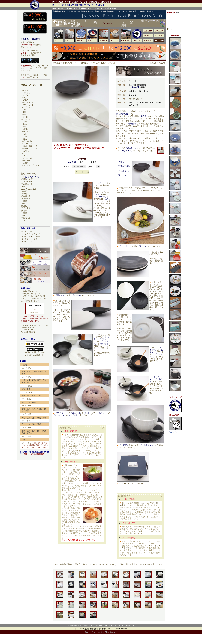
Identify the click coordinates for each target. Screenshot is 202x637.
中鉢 (25, 127)
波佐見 (140, 99)
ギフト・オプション (31, 165)
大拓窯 (24, 203)
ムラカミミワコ (27, 181)
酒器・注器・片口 (30, 146)
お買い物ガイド (59, 8)
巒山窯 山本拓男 (27, 184)
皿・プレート (26, 107)
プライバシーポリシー (125, 625)
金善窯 (24, 191)
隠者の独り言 (80, 5)
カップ (24, 98)
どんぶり (26, 93)
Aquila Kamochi (175, 432)
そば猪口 (26, 95)
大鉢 (25, 136)
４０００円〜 (26, 241)
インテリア (27, 143)
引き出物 (26, 160)
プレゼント (27, 156)
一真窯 (24, 213)
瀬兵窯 (24, 206)
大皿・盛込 (25, 131)
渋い (143, 503)
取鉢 (25, 124)
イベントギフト (29, 158)
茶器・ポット (28, 151)
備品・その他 (26, 141)
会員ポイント (72, 8)
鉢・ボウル (25, 119)
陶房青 (24, 211)
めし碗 (25, 90)
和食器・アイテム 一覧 (31, 85)
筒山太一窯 (25, 218)
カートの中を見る (108, 8)
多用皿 (25, 117)
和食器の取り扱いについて (89, 8)
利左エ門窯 (25, 220)
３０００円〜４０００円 (31, 239)
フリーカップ (28, 105)
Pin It (169, 29)
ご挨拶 (60, 2)
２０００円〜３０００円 (31, 236)
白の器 (153, 63)
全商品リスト (86, 63)
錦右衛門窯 (25, 196)
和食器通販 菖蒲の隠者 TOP (64, 63)
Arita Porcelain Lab (28, 189)
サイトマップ (58, 5)
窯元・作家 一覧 (28, 173)
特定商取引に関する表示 (104, 625)
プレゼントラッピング (95, 5)
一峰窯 (24, 201)
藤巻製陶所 (25, 198)
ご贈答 (25, 163)
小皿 (25, 110)
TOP (54, 2)
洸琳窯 (24, 215)
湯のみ (25, 100)
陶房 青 (162, 63)
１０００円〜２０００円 (31, 234)
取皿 (103, 63)
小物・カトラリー (30, 148)
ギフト (24, 153)
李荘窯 (24, 186)
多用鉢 (25, 129)
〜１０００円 (26, 231)
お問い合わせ (106, 2)
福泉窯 (24, 194)
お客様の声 (69, 5)
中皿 (25, 115)
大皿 (25, 134)
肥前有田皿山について (73, 2)
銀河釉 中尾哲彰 (27, 179)
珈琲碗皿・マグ (29, 102)
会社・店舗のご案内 (91, 2)
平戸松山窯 (25, 208)
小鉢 (25, 122)
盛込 (25, 139)
